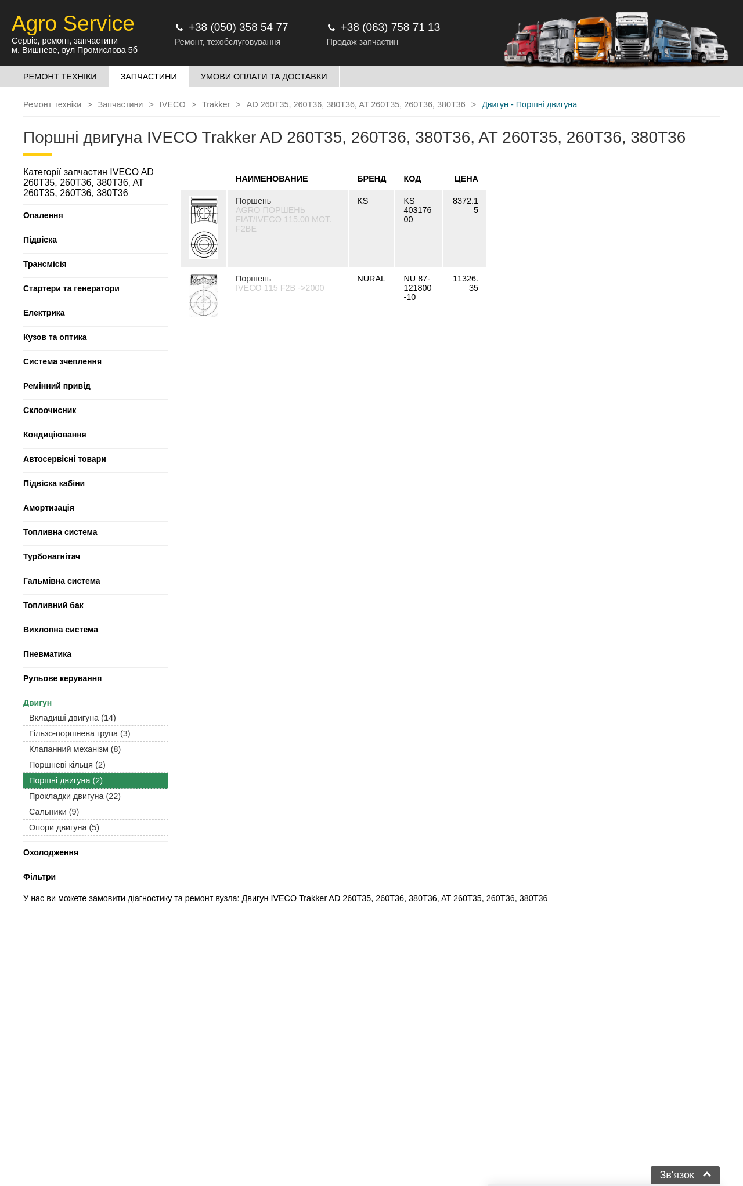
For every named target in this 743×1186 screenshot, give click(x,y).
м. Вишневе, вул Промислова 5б (75, 50)
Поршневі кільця (67, 764)
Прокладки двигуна (75, 796)
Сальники (54, 811)
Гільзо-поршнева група (80, 733)
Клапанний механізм (75, 749)
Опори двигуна (64, 827)
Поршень (253, 200)
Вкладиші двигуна (72, 717)
